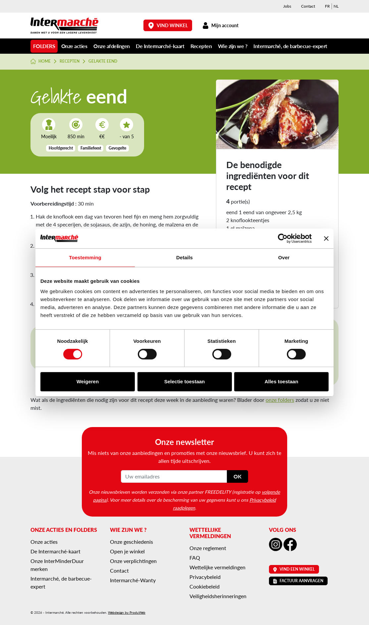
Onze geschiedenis (131, 541)
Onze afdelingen (111, 46)
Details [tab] (184, 257)
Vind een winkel (294, 569)
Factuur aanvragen (298, 581)
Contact (308, 6)
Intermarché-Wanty (133, 580)
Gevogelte (117, 148)
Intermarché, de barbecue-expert (290, 46)
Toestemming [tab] (85, 257)
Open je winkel (127, 551)
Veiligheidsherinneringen (217, 596)
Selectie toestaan (184, 381)
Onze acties (74, 46)
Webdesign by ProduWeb (126, 612)
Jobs (287, 6)
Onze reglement (207, 548)
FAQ (194, 557)
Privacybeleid (205, 577)
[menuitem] (327, 6)
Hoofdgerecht (61, 148)
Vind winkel (168, 25)
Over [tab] (284, 257)
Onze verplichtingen (133, 561)
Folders (44, 46)
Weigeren (88, 381)
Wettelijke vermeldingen (217, 567)
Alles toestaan (281, 381)
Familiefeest (90, 148)
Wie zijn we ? (232, 46)
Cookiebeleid (204, 586)
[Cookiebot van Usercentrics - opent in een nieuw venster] (283, 238)
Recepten (201, 46)
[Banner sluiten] (326, 238)
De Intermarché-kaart (160, 46)
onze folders (280, 400)
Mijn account (220, 25)
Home (40, 61)
